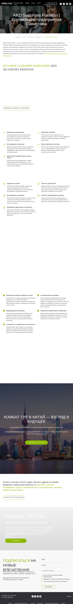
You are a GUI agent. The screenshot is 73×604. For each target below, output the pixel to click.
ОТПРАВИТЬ (49, 587)
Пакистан (30, 37)
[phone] (56, 570)
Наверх (69, 596)
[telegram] (64, 4)
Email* (44, 565)
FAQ (15, 4)
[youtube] (67, 4)
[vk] (61, 4)
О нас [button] (33, 3)
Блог (24, 37)
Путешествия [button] (18, 3)
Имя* (43, 559)
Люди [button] (27, 3)
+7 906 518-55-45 (51, 3)
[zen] (70, 4)
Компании (38, 37)
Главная (18, 37)
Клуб (38, 3)
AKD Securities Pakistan (50, 37)
